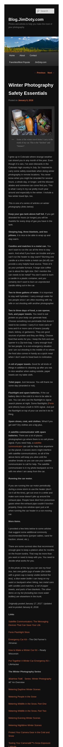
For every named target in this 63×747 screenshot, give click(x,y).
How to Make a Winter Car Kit (23, 650)
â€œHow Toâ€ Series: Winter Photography (30, 678)
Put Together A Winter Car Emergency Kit (29, 661)
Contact (33, 55)
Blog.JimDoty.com (26, 19)
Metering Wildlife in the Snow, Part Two (27, 711)
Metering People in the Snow (22, 696)
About (22, 55)
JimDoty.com (40, 62)
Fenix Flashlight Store (19, 632)
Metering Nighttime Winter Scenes (25, 725)
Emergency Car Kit (18, 639)
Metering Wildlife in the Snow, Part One (28, 703)
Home (12, 55)
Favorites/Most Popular (19, 62)
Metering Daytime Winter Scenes (24, 689)
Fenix (51, 403)
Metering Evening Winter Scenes (24, 718)
